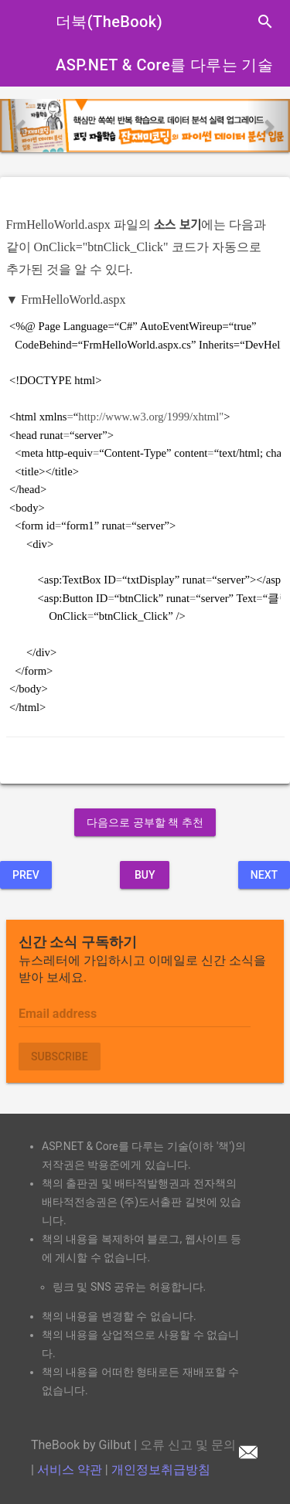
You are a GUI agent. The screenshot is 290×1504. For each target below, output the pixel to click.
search (265, 21)
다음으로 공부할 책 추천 (145, 822)
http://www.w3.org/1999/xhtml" (150, 416)
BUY (145, 875)
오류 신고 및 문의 (199, 1445)
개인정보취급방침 (160, 1469)
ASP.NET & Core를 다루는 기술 (164, 65)
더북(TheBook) (109, 21)
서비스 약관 (69, 1469)
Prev (25, 875)
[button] (21, 125)
